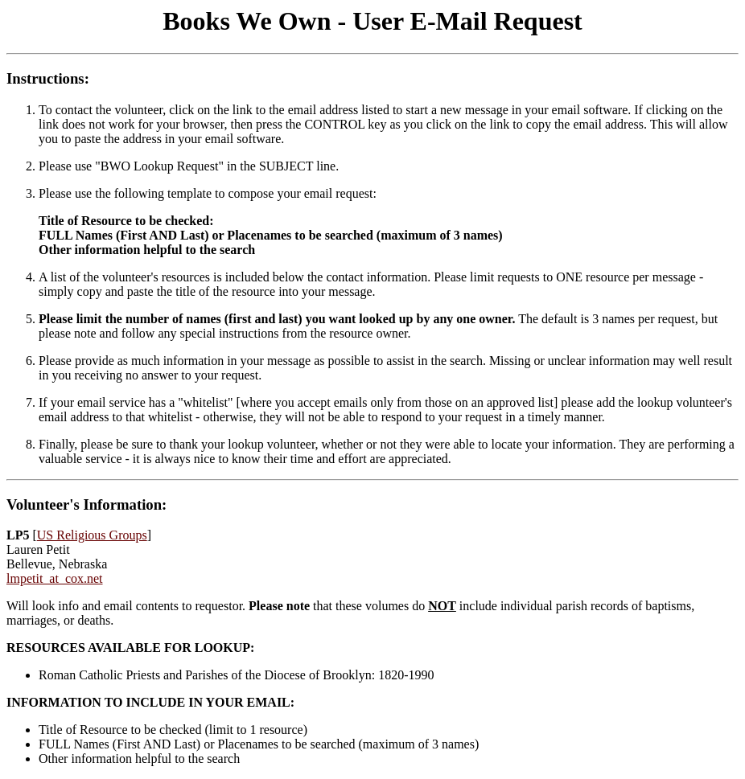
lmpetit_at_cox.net (54, 578)
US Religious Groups (92, 535)
